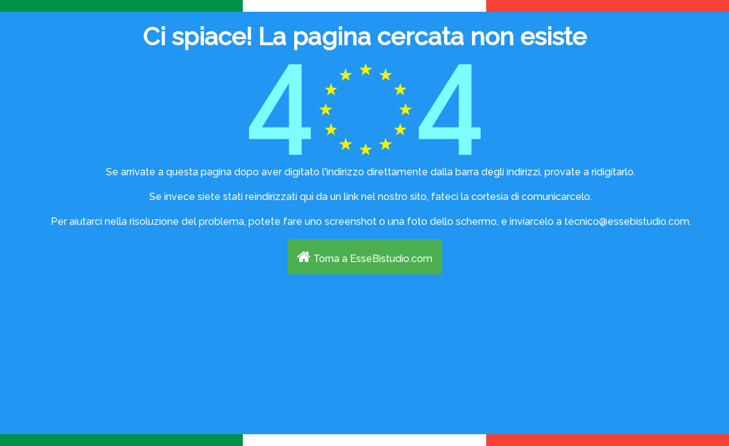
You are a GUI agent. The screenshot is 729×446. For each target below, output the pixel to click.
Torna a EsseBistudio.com (364, 257)
